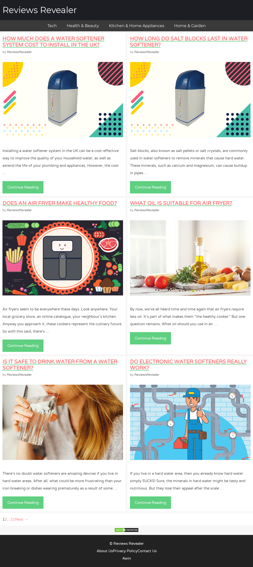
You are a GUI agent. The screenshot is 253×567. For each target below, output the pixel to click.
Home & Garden (190, 25)
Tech (52, 25)
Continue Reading (24, 188)
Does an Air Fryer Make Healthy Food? (59, 203)
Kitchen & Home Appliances (136, 25)
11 (13, 519)
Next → (21, 519)
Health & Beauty (83, 25)
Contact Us (147, 551)
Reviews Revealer (39, 10)
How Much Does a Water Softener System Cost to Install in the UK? (53, 42)
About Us (105, 551)
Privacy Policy (125, 551)
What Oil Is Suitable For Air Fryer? (181, 203)
